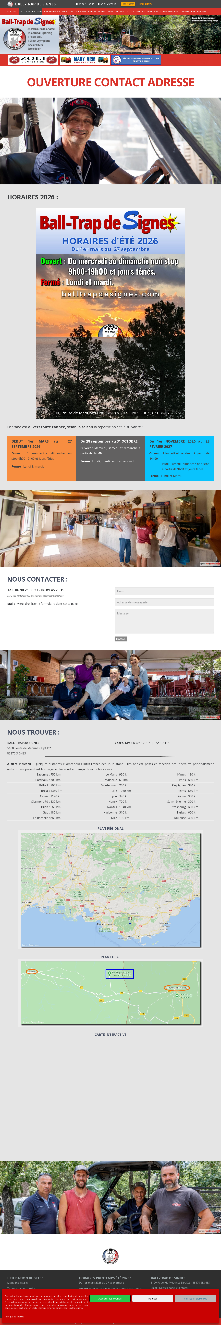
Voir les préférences (195, 1298)
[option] (33, 59)
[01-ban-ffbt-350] (188, 59)
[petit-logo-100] (110, 1256)
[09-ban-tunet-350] (33, 59)
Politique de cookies (14, 1316)
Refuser (152, 1298)
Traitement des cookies (21, 1288)
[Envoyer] (121, 639)
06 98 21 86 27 (26, 589)
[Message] (164, 621)
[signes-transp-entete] (110, 34)
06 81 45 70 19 (52, 589)
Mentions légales (17, 1283)
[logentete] (10, 4)
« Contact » (182, 1288)
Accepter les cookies (110, 1298)
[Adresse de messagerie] (164, 602)
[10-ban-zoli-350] (85, 59)
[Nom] (164, 591)
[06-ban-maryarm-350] (136, 59)
